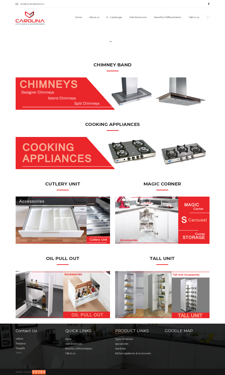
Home (78, 17)
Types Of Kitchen (124, 339)
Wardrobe (120, 348)
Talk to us (194, 17)
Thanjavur (21, 343)
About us (94, 17)
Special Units (121, 344)
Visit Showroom (138, 17)
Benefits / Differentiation (167, 17)
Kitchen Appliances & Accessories (133, 353)
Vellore (19, 338)
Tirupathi (20, 348)
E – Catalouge (114, 17)
